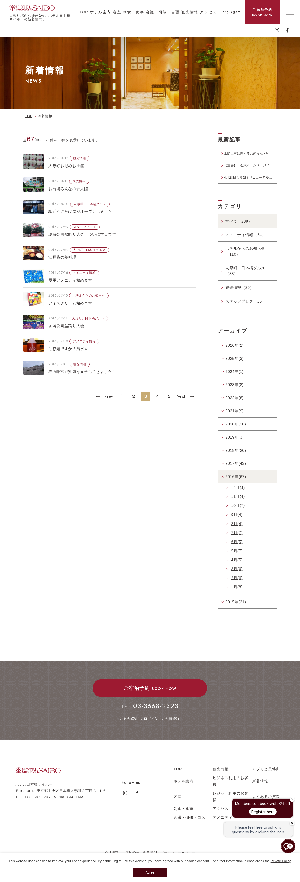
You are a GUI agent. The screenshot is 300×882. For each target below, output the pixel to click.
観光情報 (189, 12)
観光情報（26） (239, 295)
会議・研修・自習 (162, 12)
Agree (150, 872)
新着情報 (260, 789)
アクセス (208, 12)
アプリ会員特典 (266, 777)
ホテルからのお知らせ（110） (245, 259)
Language (229, 12)
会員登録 (172, 726)
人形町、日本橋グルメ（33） (245, 279)
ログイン (151, 726)
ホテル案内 (100, 12)
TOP (83, 12)
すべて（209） (238, 229)
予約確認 (130, 726)
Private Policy (281, 861)
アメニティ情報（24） (245, 242)
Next (181, 396)
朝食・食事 (133, 12)
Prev (108, 396)
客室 (117, 12)
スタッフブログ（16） (245, 309)
